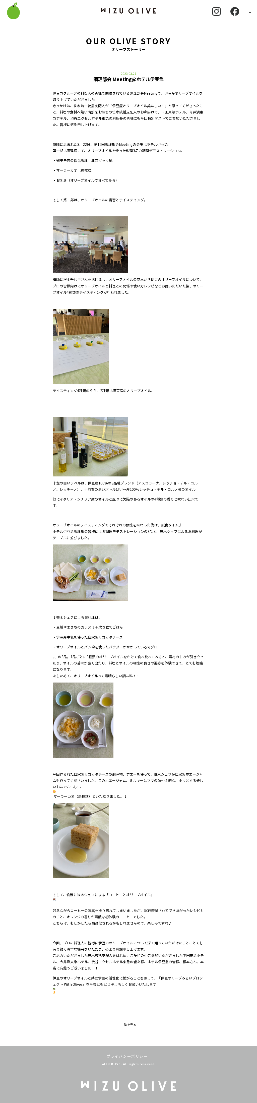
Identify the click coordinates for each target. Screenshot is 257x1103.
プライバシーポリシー (127, 1056)
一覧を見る (128, 1024)
